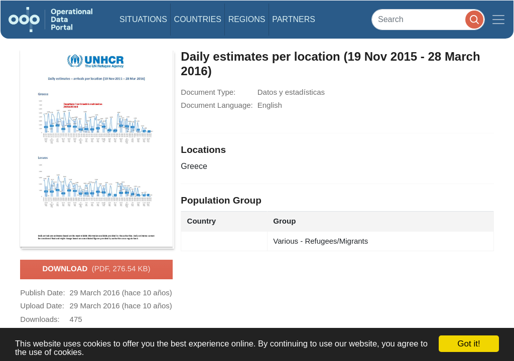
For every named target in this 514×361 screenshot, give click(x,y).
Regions (247, 19)
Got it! (468, 343)
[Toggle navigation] (498, 19)
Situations (143, 19)
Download (96, 269)
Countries (197, 19)
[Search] (428, 19)
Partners (293, 19)
